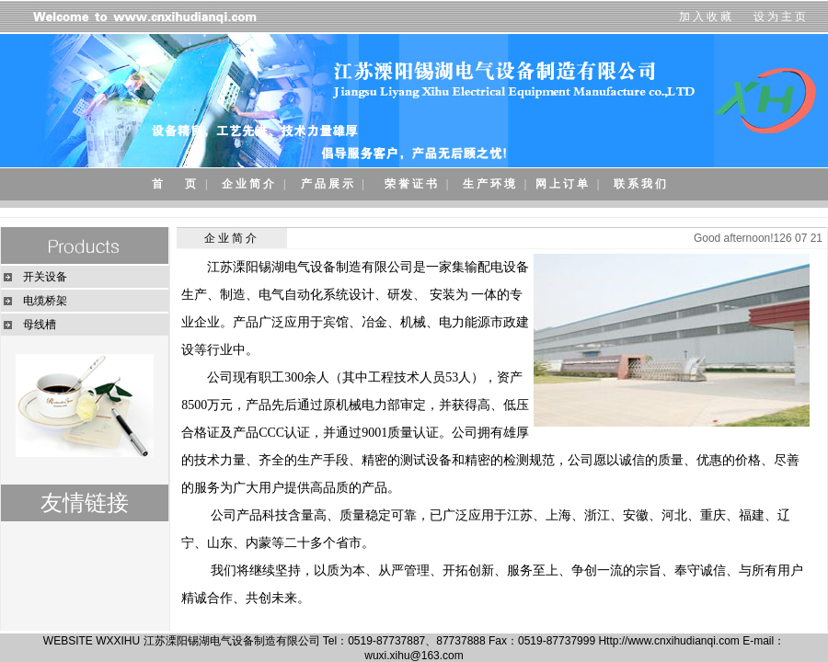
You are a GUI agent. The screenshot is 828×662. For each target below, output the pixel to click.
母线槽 (39, 324)
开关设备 (45, 276)
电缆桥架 (45, 300)
